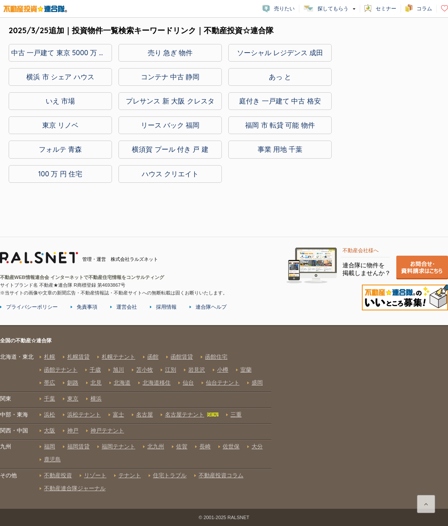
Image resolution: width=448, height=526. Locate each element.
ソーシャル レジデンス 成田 (280, 52)
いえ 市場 (60, 101)
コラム (424, 9)
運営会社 (126, 307)
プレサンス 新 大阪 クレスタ (170, 101)
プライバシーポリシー (32, 307)
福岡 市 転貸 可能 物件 (280, 125)
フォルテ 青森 (60, 149)
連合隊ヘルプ (211, 307)
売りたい (284, 9)
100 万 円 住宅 (60, 173)
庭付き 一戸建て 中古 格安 (279, 101)
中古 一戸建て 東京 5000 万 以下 (61, 52)
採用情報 (166, 307)
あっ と (280, 76)
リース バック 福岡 (170, 125)
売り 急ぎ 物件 (170, 52)
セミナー (386, 9)
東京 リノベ (60, 125)
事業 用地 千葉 (280, 149)
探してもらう (332, 9)
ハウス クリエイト (170, 173)
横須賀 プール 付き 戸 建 (170, 149)
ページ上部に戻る (426, 504)
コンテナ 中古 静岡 (170, 76)
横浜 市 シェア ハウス (60, 76)
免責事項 (87, 307)
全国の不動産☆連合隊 (135, 422)
